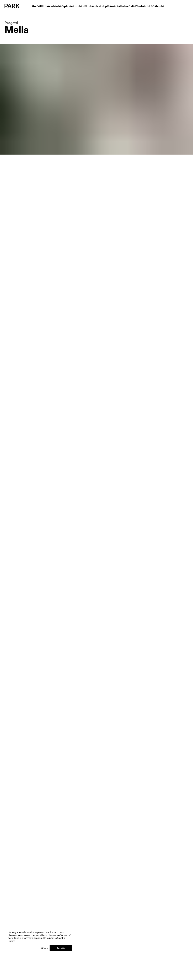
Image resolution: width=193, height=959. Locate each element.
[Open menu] (186, 6)
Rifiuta (44, 948)
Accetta (61, 948)
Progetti (11, 23)
